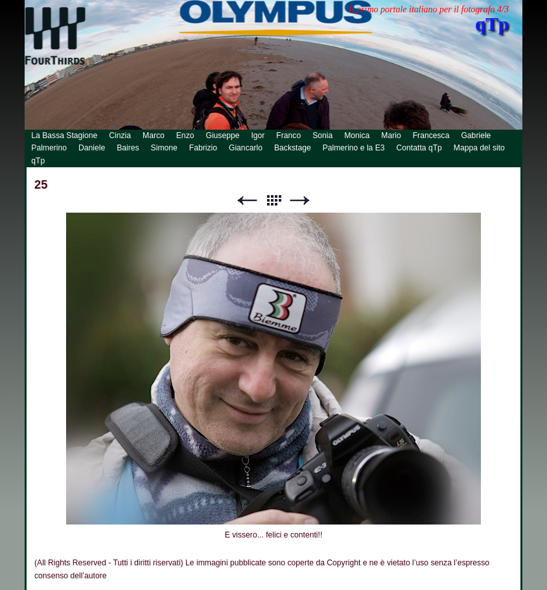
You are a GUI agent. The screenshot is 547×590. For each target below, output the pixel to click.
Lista (273, 200)
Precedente (247, 200)
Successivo (300, 200)
